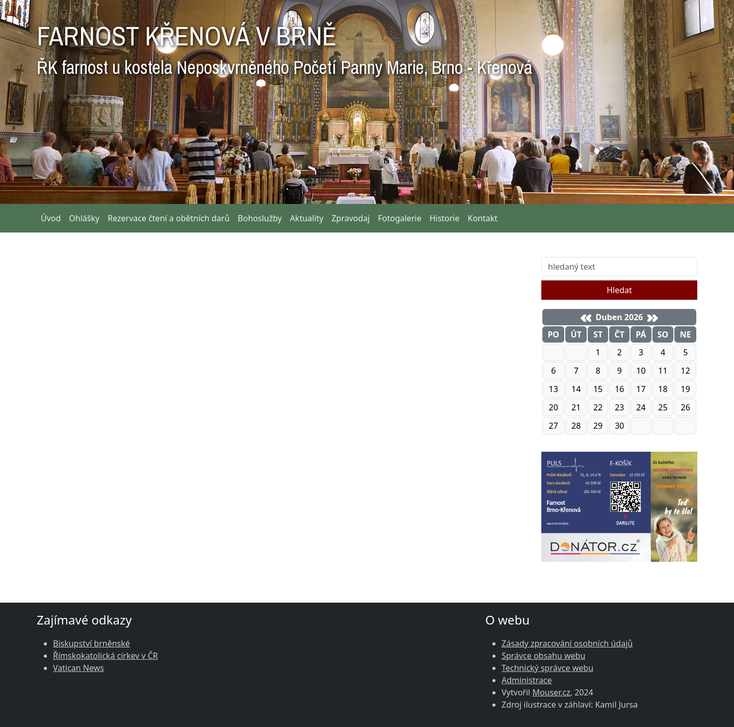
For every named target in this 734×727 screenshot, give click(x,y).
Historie (445, 218)
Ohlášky (84, 218)
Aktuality (307, 218)
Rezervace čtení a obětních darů (168, 218)
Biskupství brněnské (91, 643)
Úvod (51, 218)
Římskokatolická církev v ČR (105, 655)
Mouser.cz (551, 692)
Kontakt (483, 218)
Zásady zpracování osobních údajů (567, 643)
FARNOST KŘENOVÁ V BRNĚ (284, 46)
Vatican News (78, 667)
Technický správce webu (547, 667)
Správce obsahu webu (543, 655)
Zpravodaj (350, 218)
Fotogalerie (399, 218)
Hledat (619, 290)
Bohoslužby (260, 218)
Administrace (527, 680)
